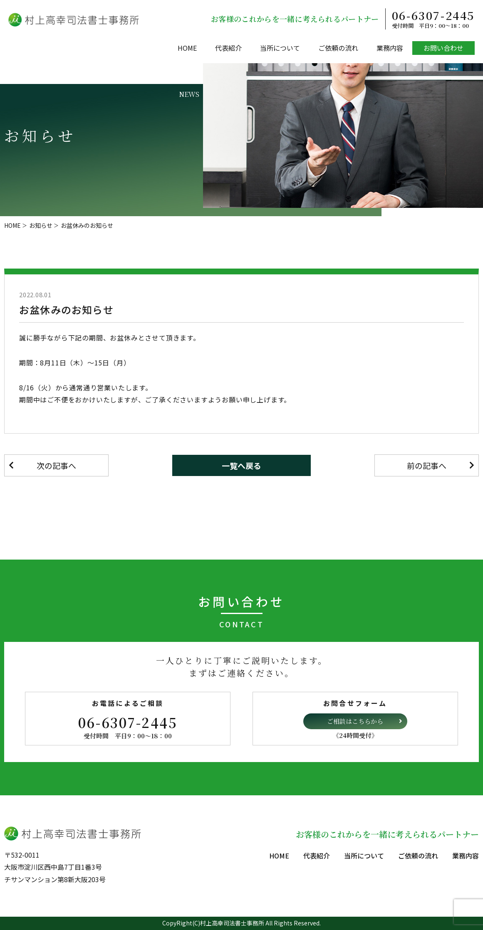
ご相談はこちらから (355, 721)
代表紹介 (228, 48)
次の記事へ (56, 465)
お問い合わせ (443, 48)
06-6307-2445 (433, 19)
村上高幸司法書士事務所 (232, 923)
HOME (187, 48)
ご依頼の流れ (338, 48)
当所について (280, 48)
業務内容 (389, 48)
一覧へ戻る (241, 465)
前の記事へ (426, 465)
